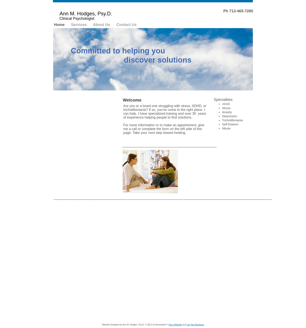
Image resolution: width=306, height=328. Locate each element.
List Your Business (195, 325)
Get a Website (175, 325)
